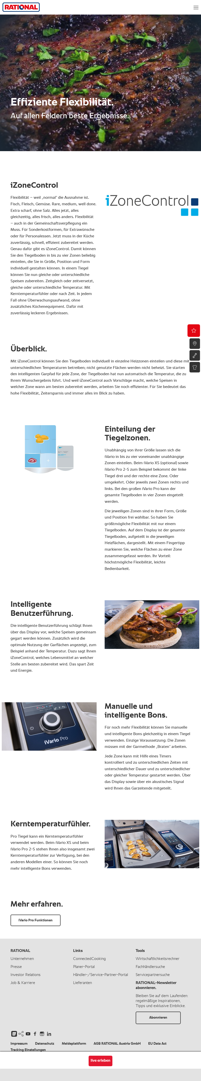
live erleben (100, 1061)
